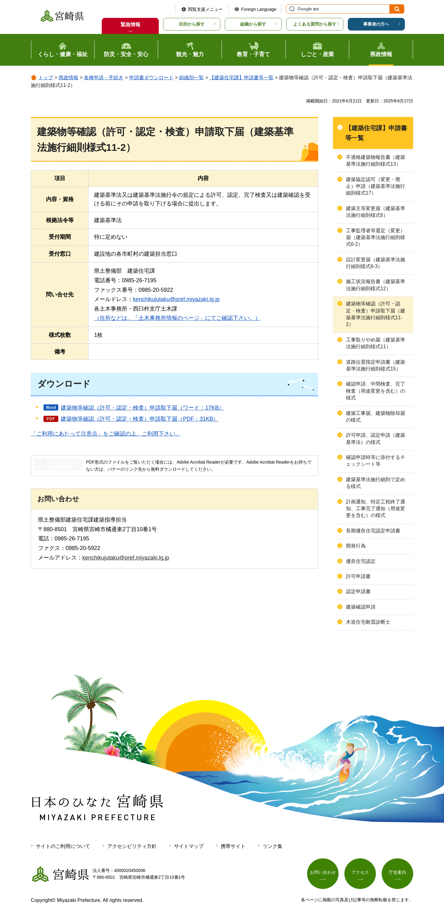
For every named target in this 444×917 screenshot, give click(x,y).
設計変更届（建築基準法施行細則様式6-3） (375, 263)
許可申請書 (358, 576)
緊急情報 (130, 24)
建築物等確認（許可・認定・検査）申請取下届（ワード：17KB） (142, 408)
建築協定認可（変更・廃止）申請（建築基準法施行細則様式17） (375, 186)
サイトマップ (189, 846)
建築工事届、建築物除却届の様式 (375, 417)
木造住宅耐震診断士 (368, 622)
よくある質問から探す (314, 24)
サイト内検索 (291, 9)
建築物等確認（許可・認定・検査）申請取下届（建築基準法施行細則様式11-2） (375, 314)
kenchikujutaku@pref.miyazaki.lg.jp (176, 299)
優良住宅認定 (361, 561)
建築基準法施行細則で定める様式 (375, 483)
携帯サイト (233, 846)
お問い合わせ (323, 872)
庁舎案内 (397, 872)
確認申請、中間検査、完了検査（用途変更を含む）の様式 (375, 390)
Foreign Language (258, 9)
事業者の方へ (376, 24)
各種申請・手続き (103, 77)
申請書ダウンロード (151, 77)
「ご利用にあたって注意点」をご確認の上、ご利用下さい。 (106, 434)
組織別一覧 (191, 77)
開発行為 (356, 545)
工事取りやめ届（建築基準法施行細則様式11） (375, 343)
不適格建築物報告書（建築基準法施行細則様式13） (375, 161)
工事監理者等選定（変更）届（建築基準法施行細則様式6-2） (375, 237)
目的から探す (192, 24)
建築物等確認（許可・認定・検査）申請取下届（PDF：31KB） (140, 419)
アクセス (360, 872)
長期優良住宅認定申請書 (373, 530)
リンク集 (272, 846)
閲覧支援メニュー (205, 9)
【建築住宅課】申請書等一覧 (241, 77)
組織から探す (253, 24)
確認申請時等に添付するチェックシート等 (375, 461)
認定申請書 (358, 591)
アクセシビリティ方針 (132, 846)
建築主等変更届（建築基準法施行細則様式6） (375, 212)
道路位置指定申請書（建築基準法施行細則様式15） (375, 365)
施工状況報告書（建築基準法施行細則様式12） (375, 285)
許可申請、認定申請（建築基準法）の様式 (375, 438)
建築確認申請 (361, 606)
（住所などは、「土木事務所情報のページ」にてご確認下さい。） (177, 318)
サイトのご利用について (63, 846)
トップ (45, 77)
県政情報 (68, 77)
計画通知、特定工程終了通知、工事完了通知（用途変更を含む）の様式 (375, 508)
